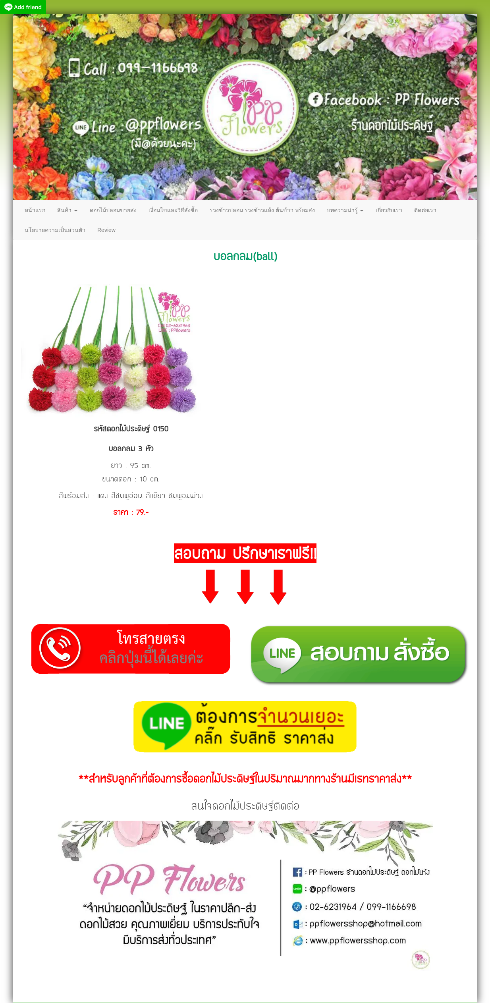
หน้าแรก (35, 210)
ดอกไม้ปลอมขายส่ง (113, 210)
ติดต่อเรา (425, 210)
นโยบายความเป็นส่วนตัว (55, 230)
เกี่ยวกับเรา (389, 210)
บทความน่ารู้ (345, 210)
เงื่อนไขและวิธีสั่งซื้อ (173, 210)
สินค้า (67, 210)
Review (106, 230)
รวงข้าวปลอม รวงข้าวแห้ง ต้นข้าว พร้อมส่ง (262, 210)
